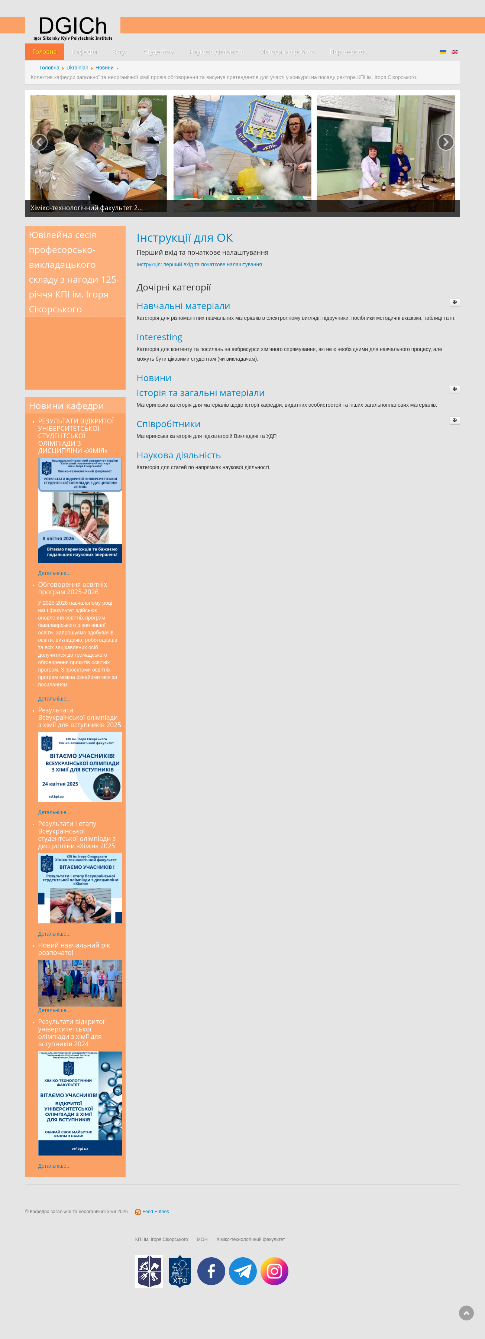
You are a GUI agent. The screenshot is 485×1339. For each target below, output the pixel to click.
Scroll (466, 1313)
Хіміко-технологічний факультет (250, 1239)
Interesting (159, 337)
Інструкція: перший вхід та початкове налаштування (199, 264)
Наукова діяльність (179, 455)
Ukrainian (77, 68)
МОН (202, 1239)
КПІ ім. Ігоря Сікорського (161, 1239)
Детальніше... (54, 573)
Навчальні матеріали (183, 305)
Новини (105, 68)
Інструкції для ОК (185, 237)
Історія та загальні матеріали (201, 392)
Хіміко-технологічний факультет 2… (87, 207)
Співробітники (169, 423)
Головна (49, 68)
